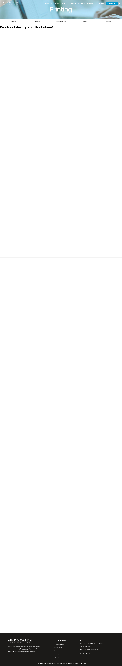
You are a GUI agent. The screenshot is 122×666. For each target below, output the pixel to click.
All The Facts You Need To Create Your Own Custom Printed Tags (39, 292)
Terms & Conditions (80, 663)
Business (108, 21)
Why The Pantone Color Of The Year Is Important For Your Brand (38, 142)
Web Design (13, 21)
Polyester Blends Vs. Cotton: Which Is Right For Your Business (37, 517)
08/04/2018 (11, 439)
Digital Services (58, 650)
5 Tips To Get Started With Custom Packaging (29, 442)
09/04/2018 (11, 289)
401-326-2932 (86, 646)
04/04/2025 (11, 63)
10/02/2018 (10, 213)
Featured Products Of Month (21, 367)
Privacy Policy (70, 663)
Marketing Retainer (59, 654)
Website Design (58, 647)
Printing (85, 21)
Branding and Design (59, 644)
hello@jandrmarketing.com (91, 649)
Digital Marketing (61, 21)
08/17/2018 (10, 364)
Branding (37, 21)
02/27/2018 (11, 514)
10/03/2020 (11, 138)
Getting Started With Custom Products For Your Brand (33, 217)
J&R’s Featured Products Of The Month (26, 593)
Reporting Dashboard (59, 657)
